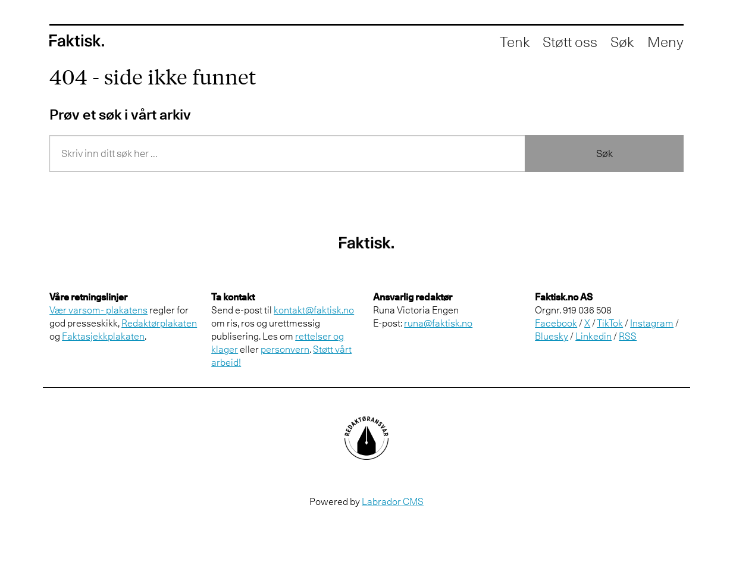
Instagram (652, 323)
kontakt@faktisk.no (314, 309)
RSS (628, 336)
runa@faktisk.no (438, 323)
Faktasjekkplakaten (103, 336)
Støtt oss (570, 42)
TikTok (610, 323)
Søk (604, 153)
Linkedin (593, 336)
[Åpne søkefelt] (622, 41)
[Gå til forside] (76, 40)
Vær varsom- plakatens (98, 309)
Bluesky (551, 336)
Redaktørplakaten (159, 323)
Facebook (556, 323)
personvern (285, 349)
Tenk (515, 42)
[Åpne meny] (665, 41)
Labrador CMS (393, 501)
